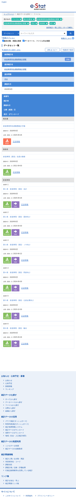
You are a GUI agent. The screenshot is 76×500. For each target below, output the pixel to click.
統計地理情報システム (13, 427)
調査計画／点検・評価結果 (15, 467)
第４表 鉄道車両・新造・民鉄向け (16, 272)
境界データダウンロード (14, 433)
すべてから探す (11, 399)
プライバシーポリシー (45, 496)
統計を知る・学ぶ (12, 480)
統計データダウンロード (14, 430)
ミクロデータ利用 (12, 446)
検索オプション (8, 38)
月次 (6, 79)
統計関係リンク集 (12, 483)
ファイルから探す (12, 405)
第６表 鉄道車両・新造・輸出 (15, 328)
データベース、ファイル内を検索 (36, 41)
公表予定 (8, 383)
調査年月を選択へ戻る (11, 50)
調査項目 (8, 464)
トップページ (9, 14)
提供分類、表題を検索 (11, 41)
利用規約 (29, 496)
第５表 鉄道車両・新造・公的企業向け (18, 300)
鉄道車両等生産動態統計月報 (14, 126)
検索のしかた (67, 38)
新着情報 (8, 386)
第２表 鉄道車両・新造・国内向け (16, 217)
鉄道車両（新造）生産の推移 (14, 157)
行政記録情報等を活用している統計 (19, 470)
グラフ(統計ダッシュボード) (16, 421)
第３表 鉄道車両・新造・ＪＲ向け (16, 245)
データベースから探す (13, 402)
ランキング (9, 389)
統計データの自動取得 (13, 449)
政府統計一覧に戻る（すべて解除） (60, 27)
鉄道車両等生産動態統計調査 (15, 59)
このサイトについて (13, 496)
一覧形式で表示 (67, 50)
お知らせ (8, 380)
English (4, 2)
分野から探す (10, 408)
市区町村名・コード (13, 461)
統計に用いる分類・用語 (14, 459)
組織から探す (10, 411)
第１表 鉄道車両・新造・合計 (15, 189)
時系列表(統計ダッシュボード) (17, 424)
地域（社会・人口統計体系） (16, 436)
